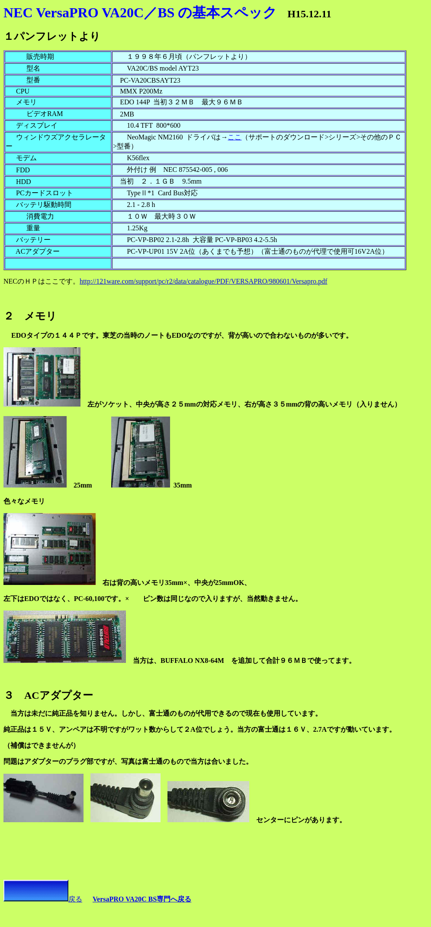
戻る (42, 899)
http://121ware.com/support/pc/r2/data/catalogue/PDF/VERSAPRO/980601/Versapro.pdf (203, 281)
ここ (234, 137)
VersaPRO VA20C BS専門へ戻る (142, 899)
